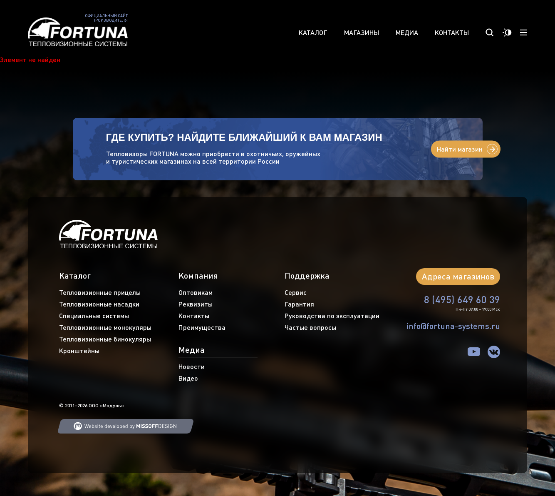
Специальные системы (94, 315)
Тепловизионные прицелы (100, 292)
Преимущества (201, 327)
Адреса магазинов (458, 276)
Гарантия (299, 304)
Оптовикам (195, 292)
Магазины (361, 32)
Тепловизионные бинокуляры (105, 339)
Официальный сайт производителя (106, 18)
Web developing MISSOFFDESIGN (125, 426)
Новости (191, 366)
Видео (188, 378)
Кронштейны (79, 350)
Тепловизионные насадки (99, 304)
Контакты (452, 32)
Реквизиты (195, 304)
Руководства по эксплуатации (332, 315)
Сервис (296, 292)
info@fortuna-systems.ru (453, 326)
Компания (198, 275)
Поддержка (307, 275)
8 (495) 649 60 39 (462, 299)
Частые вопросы (310, 327)
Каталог (313, 32)
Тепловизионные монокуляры (105, 327)
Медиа (407, 32)
